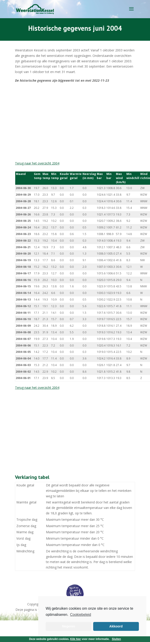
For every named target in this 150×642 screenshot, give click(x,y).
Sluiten (116, 639)
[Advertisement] (65, 122)
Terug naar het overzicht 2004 (37, 163)
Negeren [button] (68, 626)
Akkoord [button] (115, 626)
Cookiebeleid (80, 615)
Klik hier (75, 639)
